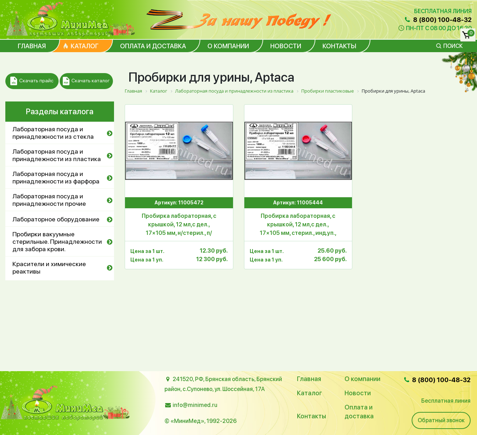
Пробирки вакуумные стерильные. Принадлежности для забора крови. (57, 241)
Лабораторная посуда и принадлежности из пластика (56, 155)
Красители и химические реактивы (49, 267)
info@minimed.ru (195, 405)
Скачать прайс (31, 81)
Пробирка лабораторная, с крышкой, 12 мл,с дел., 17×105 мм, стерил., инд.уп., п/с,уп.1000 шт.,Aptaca (298, 225)
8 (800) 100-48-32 (437, 19)
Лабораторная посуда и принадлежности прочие (49, 199)
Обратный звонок (441, 420)
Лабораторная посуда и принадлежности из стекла (53, 132)
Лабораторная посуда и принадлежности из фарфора (55, 177)
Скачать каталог (86, 81)
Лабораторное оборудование (55, 219)
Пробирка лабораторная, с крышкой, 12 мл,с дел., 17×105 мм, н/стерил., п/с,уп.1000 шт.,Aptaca (179, 225)
